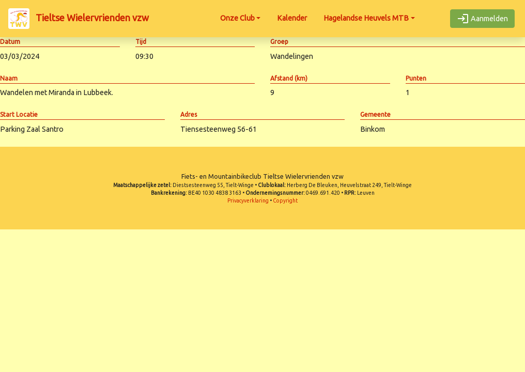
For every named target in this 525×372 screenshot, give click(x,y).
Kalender (292, 18)
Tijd (140, 41)
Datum (10, 41)
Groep (279, 41)
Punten (416, 78)
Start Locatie (19, 114)
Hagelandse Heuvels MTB (366, 18)
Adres (188, 114)
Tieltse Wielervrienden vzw (78, 18)
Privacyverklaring (248, 201)
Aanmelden (482, 18)
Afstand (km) (288, 78)
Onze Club (237, 18)
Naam (9, 78)
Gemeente (375, 114)
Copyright (285, 201)
